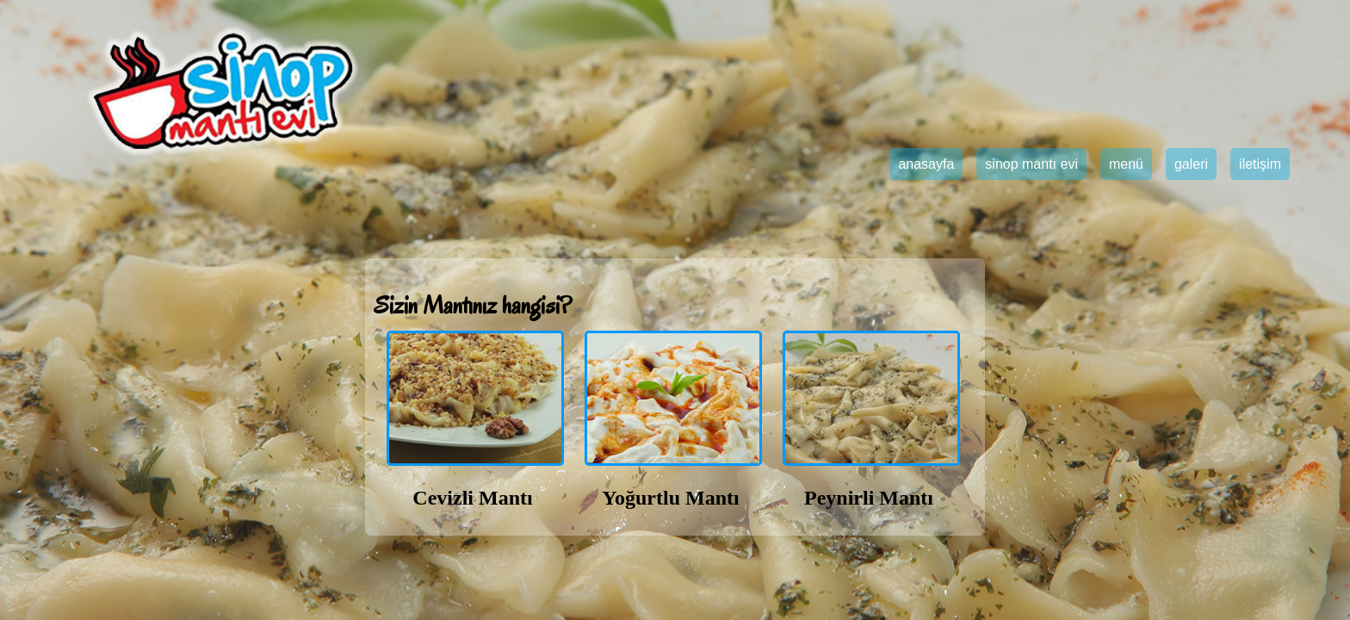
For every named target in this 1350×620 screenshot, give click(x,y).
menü (1126, 164)
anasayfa (926, 164)
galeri (1191, 164)
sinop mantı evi (1031, 164)
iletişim (1260, 164)
